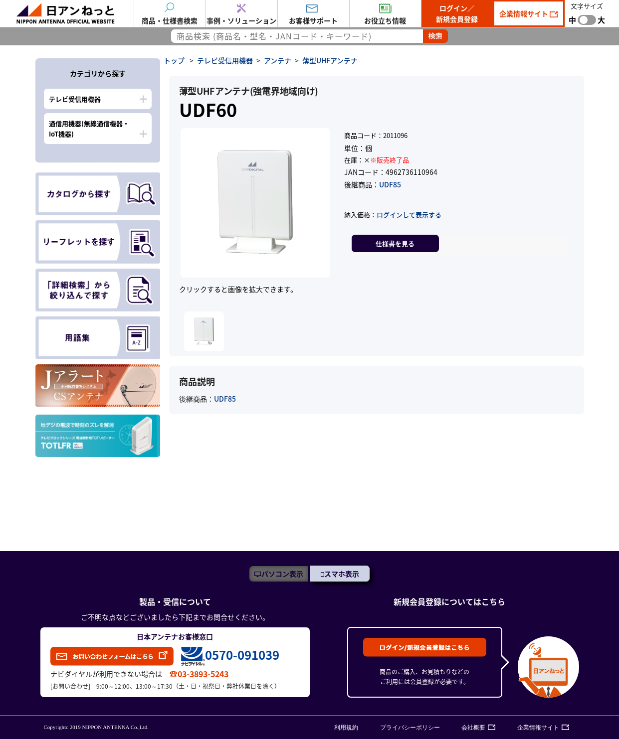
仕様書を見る (395, 243)
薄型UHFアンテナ (330, 60)
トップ (174, 60)
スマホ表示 (341, 574)
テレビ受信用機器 (75, 99)
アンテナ (277, 60)
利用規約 (346, 727)
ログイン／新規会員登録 (457, 13)
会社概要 (473, 727)
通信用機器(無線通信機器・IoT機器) (89, 129)
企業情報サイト (524, 13)
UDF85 (390, 184)
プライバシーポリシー (410, 727)
